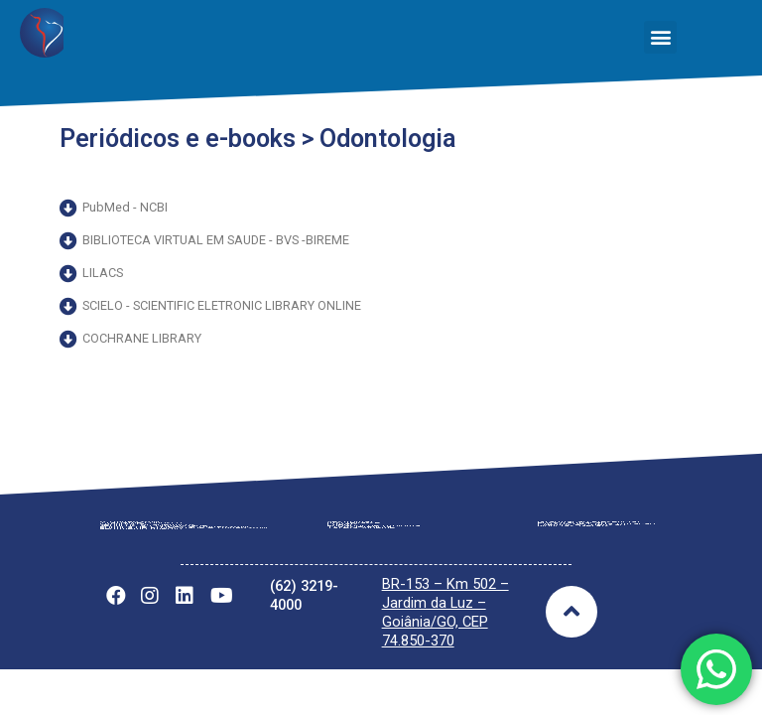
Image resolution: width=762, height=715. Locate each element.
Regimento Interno (148, 557)
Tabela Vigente (365, 556)
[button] (660, 37)
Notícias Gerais (576, 554)
